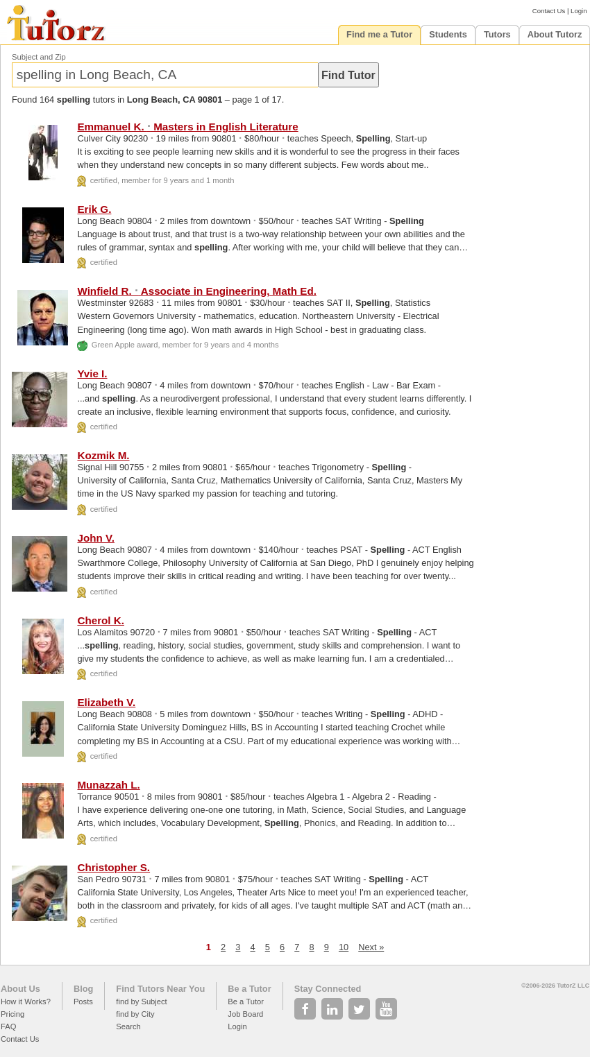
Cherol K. (100, 620)
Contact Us (548, 11)
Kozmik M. (103, 455)
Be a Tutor (249, 988)
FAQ (8, 1026)
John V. (95, 538)
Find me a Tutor (379, 34)
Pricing (12, 1014)
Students (448, 34)
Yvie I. (92, 373)
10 (343, 947)
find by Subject (141, 1001)
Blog (83, 988)
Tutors (497, 34)
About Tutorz (555, 34)
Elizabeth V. (106, 702)
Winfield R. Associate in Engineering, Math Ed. (196, 291)
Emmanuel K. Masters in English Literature (187, 126)
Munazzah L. (108, 785)
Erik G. (94, 209)
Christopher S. (113, 867)
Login (579, 11)
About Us (20, 988)
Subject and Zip (39, 57)
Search (128, 1026)
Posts (83, 1001)
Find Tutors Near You (160, 988)
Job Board (245, 1014)
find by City (135, 1014)
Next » (371, 947)
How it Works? (26, 1001)
